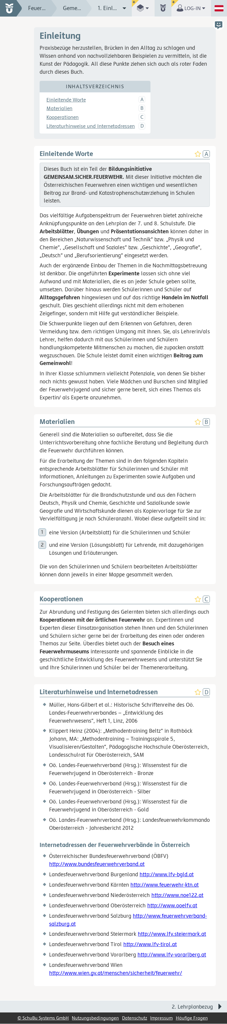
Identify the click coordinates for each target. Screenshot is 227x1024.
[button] (143, 8)
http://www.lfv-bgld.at (167, 874)
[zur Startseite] (11, 8)
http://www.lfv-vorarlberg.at (171, 954)
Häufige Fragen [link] (192, 1018)
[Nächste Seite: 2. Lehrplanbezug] (170, 1006)
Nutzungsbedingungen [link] (95, 1018)
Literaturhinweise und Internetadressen (90, 126)
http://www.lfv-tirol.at (150, 944)
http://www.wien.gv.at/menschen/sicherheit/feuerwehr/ (115, 973)
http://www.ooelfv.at (172, 905)
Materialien (59, 109)
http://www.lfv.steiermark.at (172, 934)
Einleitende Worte (66, 100)
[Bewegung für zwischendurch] (215, 994)
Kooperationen (62, 117)
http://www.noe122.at (177, 895)
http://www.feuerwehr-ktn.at (164, 885)
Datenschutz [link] (134, 1018)
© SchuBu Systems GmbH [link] (43, 1018)
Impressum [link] (161, 1018)
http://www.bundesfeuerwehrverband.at (97, 864)
